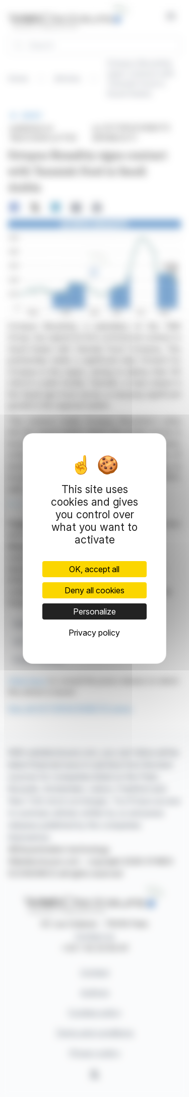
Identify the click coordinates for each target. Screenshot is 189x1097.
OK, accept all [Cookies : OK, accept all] (94, 569)
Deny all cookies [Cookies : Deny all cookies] (94, 590)
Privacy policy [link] (94, 633)
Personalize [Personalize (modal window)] (94, 611)
